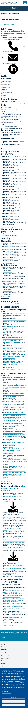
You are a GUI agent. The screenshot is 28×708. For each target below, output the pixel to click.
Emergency (4, 649)
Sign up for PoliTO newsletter (8, 666)
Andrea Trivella (16, 597)
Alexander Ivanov (7, 608)
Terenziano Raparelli (20, 590)
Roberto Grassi (18, 617)
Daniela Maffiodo (12, 590)
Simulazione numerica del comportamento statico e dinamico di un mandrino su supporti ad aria (14, 403)
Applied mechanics (7, 267)
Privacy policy (5, 691)
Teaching (5, 149)
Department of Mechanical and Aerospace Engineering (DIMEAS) (13, 33)
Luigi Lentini (19, 595)
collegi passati (8, 227)
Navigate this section (14, 24)
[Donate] (14, 637)
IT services (4, 661)
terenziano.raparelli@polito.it (9, 63)
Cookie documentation (6, 693)
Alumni (3, 663)
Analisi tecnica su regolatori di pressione (13, 407)
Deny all (13, 701)
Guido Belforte (11, 617)
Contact (3, 644)
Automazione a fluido (8, 243)
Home (2, 13)
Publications (6, 483)
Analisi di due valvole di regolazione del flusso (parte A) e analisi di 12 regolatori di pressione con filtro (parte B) (14, 385)
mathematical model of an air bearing (12, 455)
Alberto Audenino (12, 606)
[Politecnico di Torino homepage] (9, 3)
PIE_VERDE (6, 332)
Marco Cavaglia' (19, 606)
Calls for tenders (5, 658)
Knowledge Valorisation (11, 579)
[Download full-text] (13, 506)
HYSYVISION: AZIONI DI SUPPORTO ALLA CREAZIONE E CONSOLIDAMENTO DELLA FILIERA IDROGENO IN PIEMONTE (13, 364)
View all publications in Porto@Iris (13, 488)
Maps (2, 647)
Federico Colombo (12, 595)
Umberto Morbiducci (16, 608)
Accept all (13, 704)
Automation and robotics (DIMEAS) (11, 304)
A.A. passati (7, 263)
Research (5, 299)
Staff (6, 13)
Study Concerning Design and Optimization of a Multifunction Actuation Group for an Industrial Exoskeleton (14, 542)
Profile (4, 76)
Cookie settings (13, 697)
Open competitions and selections (10, 656)
